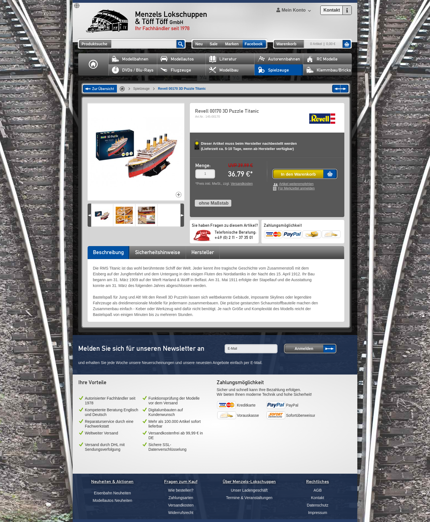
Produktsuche (94, 44)
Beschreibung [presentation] (108, 252)
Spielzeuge (273, 70)
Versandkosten (242, 184)
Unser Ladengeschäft (249, 490)
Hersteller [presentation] (203, 252)
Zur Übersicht (103, 88)
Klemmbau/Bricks (328, 70)
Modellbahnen (130, 59)
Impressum (317, 512)
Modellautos (177, 59)
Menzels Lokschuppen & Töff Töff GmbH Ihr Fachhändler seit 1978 (146, 21)
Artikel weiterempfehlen (296, 184)
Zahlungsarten (180, 497)
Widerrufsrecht (180, 512)
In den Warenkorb (298, 174)
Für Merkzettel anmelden (296, 188)
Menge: (203, 165)
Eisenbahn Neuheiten (112, 493)
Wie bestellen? (180, 490)
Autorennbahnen (279, 59)
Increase (179, 194)
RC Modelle (321, 59)
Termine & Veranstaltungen (249, 497)
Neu (199, 44)
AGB (317, 490)
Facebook (254, 44)
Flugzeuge (176, 70)
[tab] (108, 254)
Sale (214, 44)
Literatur (223, 59)
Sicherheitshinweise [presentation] (157, 252)
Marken (231, 44)
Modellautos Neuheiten (112, 500)
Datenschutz (317, 505)
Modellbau (223, 70)
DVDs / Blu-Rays (132, 70)
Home (93, 64)
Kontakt (317, 497)
